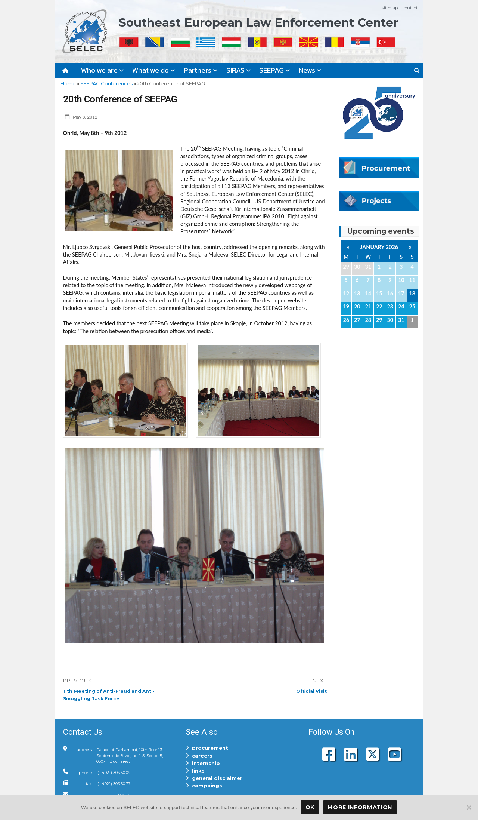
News (310, 70)
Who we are (102, 70)
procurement (207, 748)
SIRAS (238, 70)
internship (203, 763)
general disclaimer (214, 778)
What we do (153, 70)
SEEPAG (274, 70)
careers (199, 756)
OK (309, 807)
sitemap (390, 7)
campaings (204, 786)
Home (68, 83)
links (195, 771)
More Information (360, 807)
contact (410, 7)
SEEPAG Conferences (106, 83)
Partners (200, 70)
